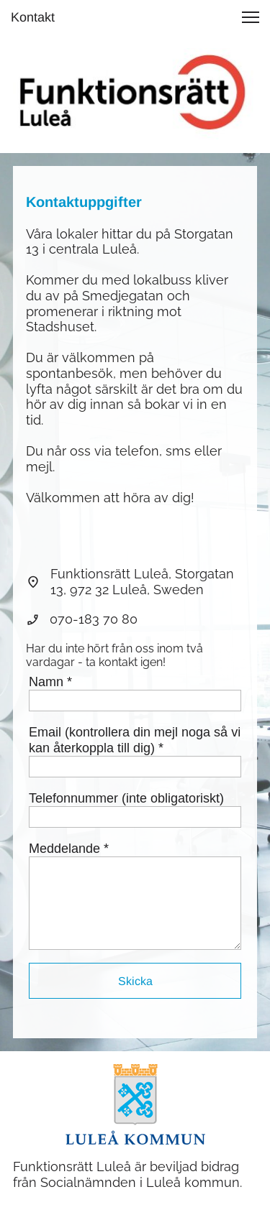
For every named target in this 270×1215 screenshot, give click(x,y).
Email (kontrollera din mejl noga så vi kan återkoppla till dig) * (134, 740)
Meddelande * (69, 848)
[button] (250, 17)
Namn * (50, 682)
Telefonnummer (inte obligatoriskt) (126, 798)
